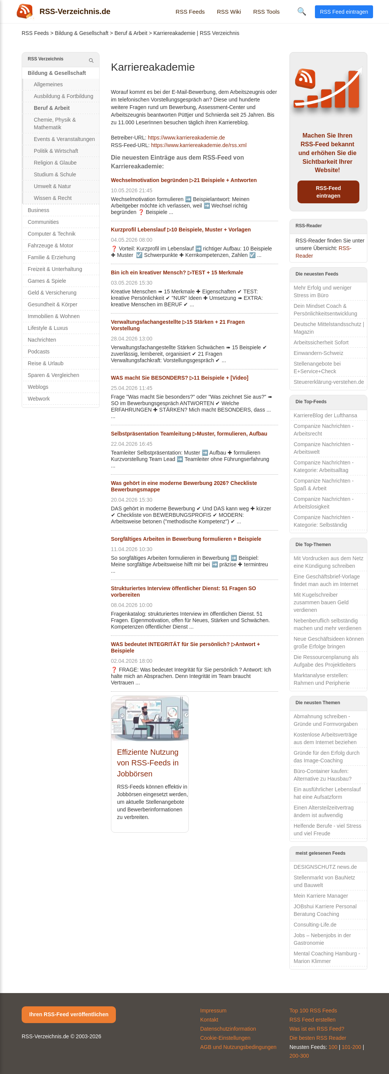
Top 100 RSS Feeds (313, 1010)
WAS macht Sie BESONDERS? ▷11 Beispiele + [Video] (179, 378)
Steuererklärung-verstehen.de (329, 382)
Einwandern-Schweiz (318, 353)
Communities (43, 222)
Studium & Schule (55, 174)
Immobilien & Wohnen (54, 316)
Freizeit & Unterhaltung (55, 269)
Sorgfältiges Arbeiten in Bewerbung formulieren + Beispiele (186, 539)
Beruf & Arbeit (130, 33)
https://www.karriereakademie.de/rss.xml (199, 145)
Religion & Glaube (55, 163)
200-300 (299, 1056)
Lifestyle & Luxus (48, 328)
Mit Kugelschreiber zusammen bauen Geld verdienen (321, 602)
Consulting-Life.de (315, 925)
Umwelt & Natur (52, 186)
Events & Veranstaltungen (64, 139)
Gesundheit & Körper (52, 304)
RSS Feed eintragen (344, 12)
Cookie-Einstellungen (225, 1038)
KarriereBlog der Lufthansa (325, 415)
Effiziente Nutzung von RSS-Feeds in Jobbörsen (148, 763)
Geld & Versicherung (52, 293)
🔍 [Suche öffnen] (302, 11)
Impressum (213, 1010)
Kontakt (209, 1020)
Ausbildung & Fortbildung (63, 96)
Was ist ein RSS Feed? (316, 1029)
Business (38, 210)
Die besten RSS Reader (317, 1038)
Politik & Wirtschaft (56, 151)
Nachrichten (42, 340)
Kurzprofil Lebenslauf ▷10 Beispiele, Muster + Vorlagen (181, 230)
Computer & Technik (52, 234)
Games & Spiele (47, 281)
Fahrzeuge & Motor (50, 245)
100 (333, 1047)
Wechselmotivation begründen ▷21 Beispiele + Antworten (184, 180)
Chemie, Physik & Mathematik (55, 123)
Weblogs (38, 387)
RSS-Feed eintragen (328, 192)
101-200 (351, 1047)
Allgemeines (48, 84)
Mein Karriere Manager (321, 896)
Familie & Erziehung (51, 257)
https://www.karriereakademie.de (186, 138)
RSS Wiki (229, 11)
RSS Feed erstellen (312, 1020)
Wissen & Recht (53, 198)
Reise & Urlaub (45, 363)
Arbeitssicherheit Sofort (321, 342)
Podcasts (39, 351)
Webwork (39, 399)
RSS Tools (266, 11)
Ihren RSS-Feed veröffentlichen (68, 1014)
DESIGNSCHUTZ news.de (325, 867)
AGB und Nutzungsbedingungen (238, 1047)
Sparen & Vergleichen (53, 375)
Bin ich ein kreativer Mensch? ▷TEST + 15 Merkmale (177, 272)
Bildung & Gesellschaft (82, 33)
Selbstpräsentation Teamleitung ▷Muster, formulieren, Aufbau (189, 434)
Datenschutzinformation (228, 1029)
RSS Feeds (190, 11)
